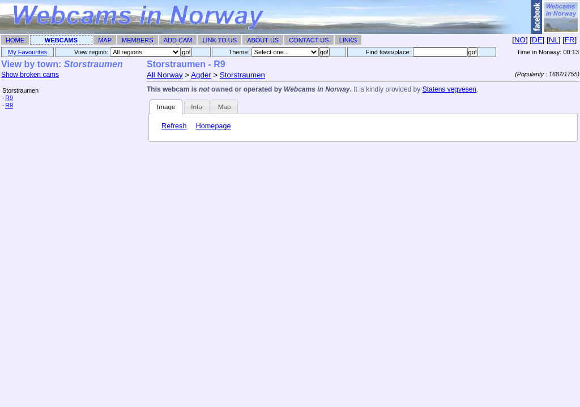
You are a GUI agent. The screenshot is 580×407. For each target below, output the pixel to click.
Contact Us (309, 40)
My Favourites (27, 52)
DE (537, 40)
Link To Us (219, 40)
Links (348, 40)
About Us (263, 40)
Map (105, 40)
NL (553, 40)
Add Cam (178, 40)
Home (15, 40)
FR (570, 40)
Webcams (61, 40)
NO (520, 40)
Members (137, 40)
